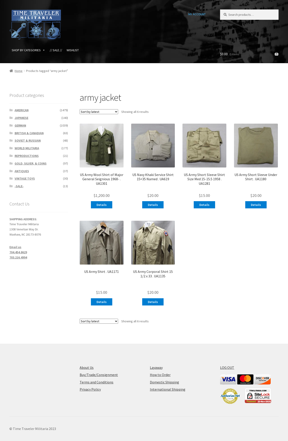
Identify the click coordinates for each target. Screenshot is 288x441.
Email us (15, 247)
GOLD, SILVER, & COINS (31, 163)
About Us (87, 367)
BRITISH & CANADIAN (29, 133)
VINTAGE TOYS (25, 178)
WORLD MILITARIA (27, 148)
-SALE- (19, 186)
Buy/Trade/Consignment (99, 374)
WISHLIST (73, 50)
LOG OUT (227, 367)
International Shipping (167, 389)
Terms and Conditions (96, 382)
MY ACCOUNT (197, 14)
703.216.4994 (18, 257)
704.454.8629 (18, 252)
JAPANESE (21, 118)
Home (18, 71)
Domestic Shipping (164, 382)
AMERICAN (22, 110)
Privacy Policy (90, 389)
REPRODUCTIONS (27, 156)
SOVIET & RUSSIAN (28, 140)
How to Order (160, 374)
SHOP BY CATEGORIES (28, 50)
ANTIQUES (22, 171)
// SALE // (56, 50)
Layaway (156, 367)
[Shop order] (99, 111)
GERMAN (20, 125)
